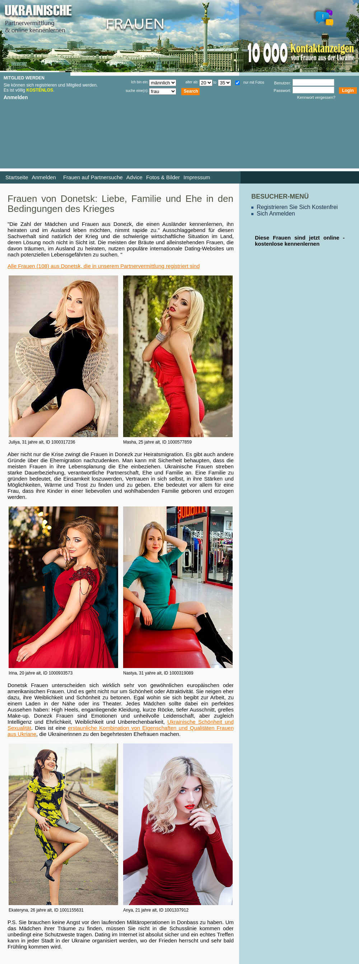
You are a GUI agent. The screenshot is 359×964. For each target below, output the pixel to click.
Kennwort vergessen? (316, 97)
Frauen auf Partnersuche (93, 177)
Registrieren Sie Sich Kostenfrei (297, 207)
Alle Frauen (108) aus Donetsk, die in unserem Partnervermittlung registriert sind (104, 266)
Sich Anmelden (276, 213)
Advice (134, 177)
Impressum (196, 177)
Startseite (16, 177)
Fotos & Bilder (163, 177)
